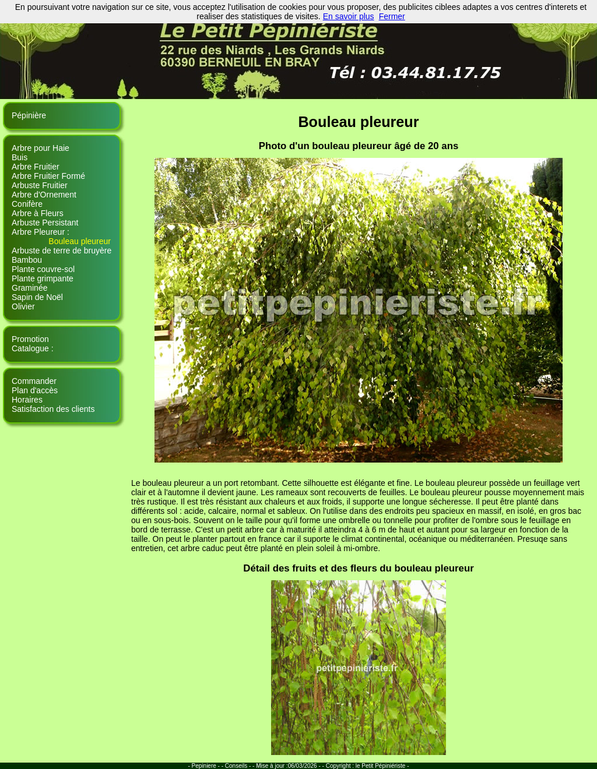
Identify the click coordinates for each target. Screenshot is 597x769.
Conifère (27, 204)
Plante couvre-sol (43, 269)
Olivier (23, 306)
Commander (34, 381)
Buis (19, 157)
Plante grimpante (42, 278)
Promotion (30, 339)
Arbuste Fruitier (40, 185)
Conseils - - (240, 766)
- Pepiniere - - (206, 766)
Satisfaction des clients (53, 409)
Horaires (27, 399)
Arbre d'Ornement (44, 194)
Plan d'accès (35, 390)
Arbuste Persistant (45, 222)
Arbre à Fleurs (38, 213)
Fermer (392, 16)
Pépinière (29, 115)
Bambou (27, 259)
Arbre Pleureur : (40, 232)
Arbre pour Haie (40, 148)
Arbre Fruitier (35, 166)
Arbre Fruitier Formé (48, 176)
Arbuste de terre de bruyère (61, 250)
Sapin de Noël (37, 297)
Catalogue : (33, 348)
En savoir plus (348, 16)
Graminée (29, 287)
